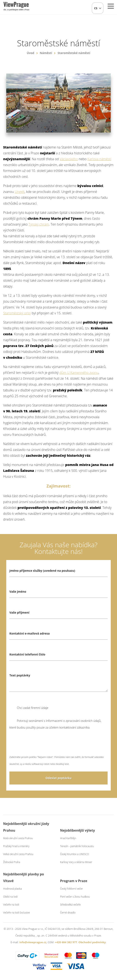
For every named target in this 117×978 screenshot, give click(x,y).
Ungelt (20, 191)
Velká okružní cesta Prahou (18, 854)
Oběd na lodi (10, 896)
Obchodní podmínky (92, 942)
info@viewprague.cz (33, 942)
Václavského (69, 159)
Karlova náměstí (99, 159)
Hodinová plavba (12, 888)
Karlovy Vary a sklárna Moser (76, 862)
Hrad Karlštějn (68, 838)
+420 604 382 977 (66, 942)
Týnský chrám (39, 224)
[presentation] (41, 745)
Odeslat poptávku (58, 778)
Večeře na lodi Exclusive (16, 912)
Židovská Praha (11, 862)
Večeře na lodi (11, 904)
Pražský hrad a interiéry (16, 846)
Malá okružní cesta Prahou (18, 838)
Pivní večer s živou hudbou (75, 896)
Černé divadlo (67, 912)
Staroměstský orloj (17, 313)
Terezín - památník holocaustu (77, 846)
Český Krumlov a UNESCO (74, 854)
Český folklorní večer (71, 888)
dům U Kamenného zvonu (78, 372)
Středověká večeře (70, 904)
